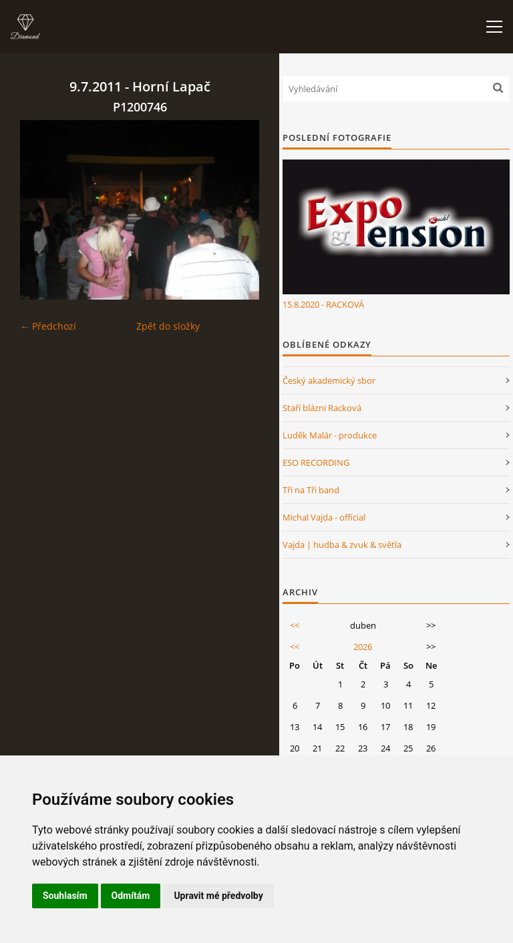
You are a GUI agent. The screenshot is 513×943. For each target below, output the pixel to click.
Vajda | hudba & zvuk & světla (342, 545)
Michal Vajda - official (324, 517)
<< (294, 625)
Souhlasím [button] (65, 895)
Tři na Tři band (311, 490)
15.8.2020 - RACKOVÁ (323, 304)
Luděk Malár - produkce (330, 435)
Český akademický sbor (329, 380)
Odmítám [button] (131, 895)
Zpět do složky (168, 326)
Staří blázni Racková (322, 408)
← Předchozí (48, 326)
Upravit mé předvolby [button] (218, 895)
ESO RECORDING (316, 462)
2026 (362, 647)
